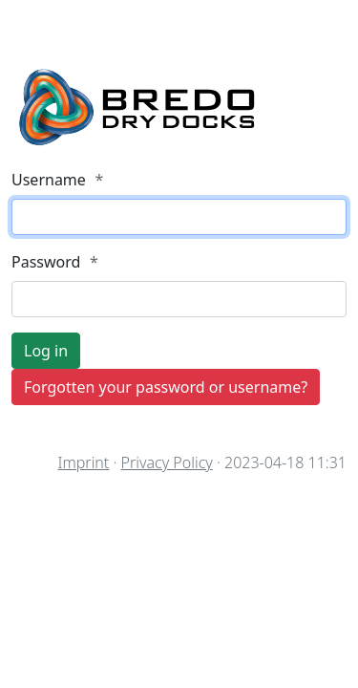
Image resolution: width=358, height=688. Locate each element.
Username (57, 179)
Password (54, 261)
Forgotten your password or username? (165, 387)
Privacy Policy (167, 462)
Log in (46, 350)
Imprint (83, 462)
